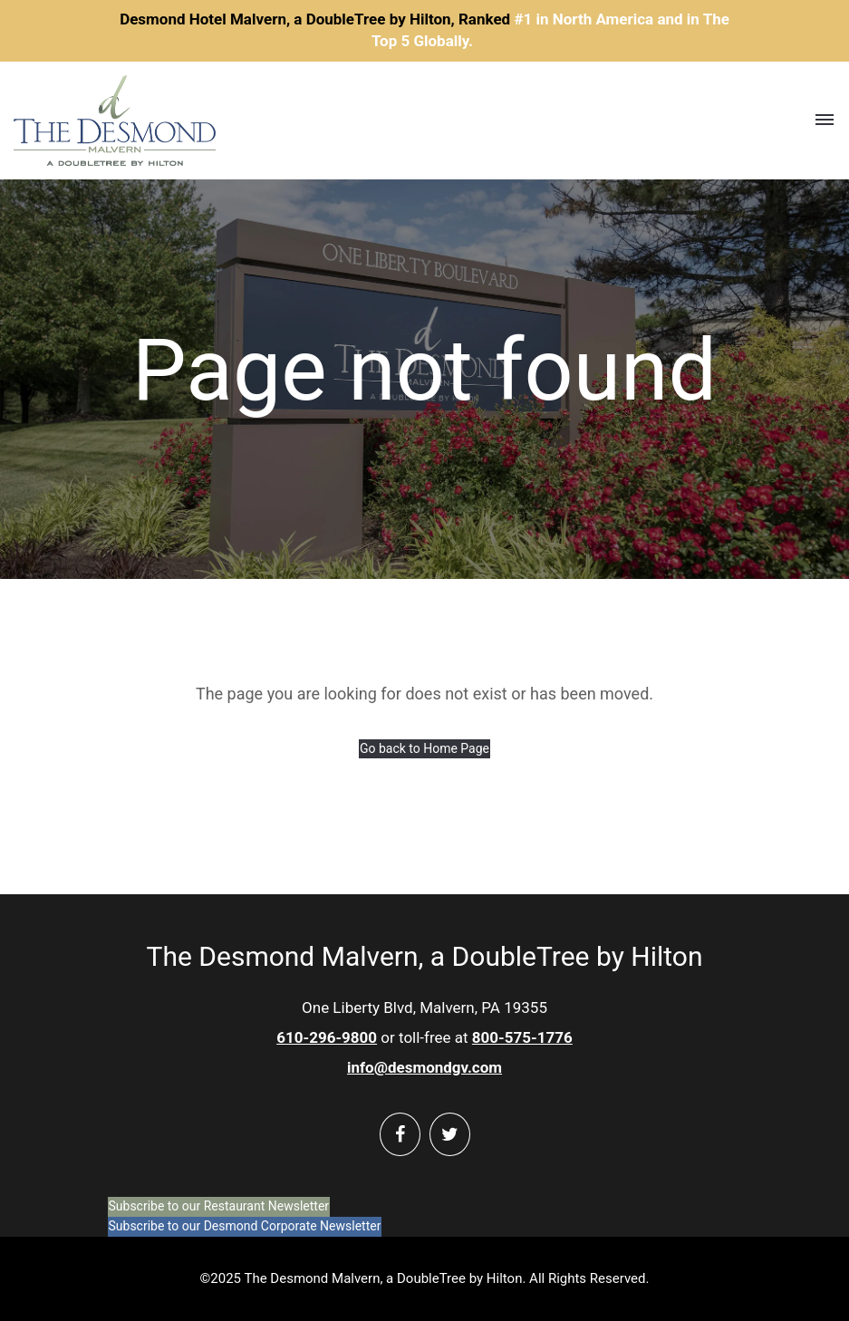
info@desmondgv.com (424, 1067)
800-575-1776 (522, 1037)
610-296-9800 (326, 1037)
